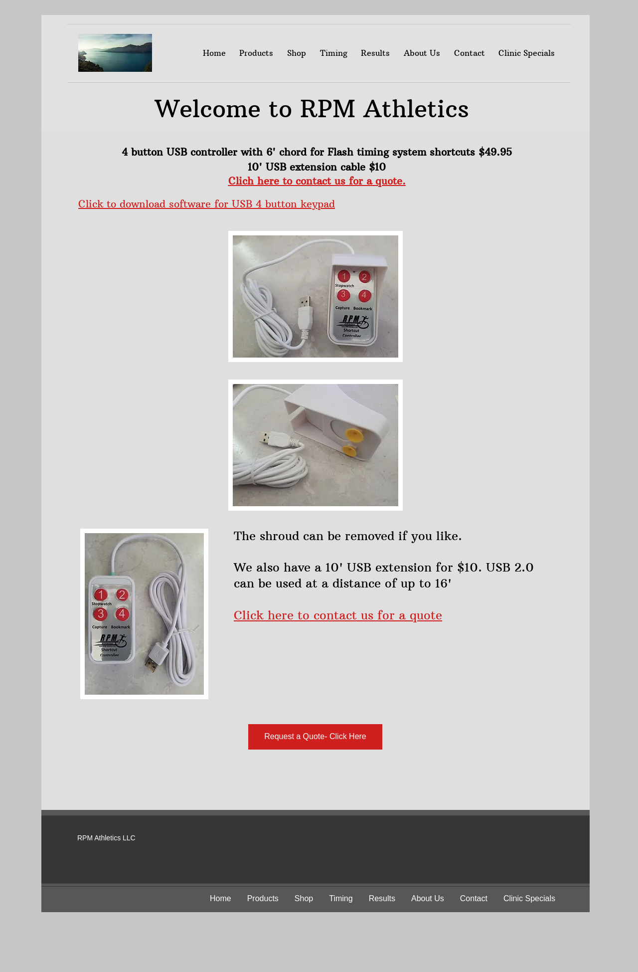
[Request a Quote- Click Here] (315, 737)
